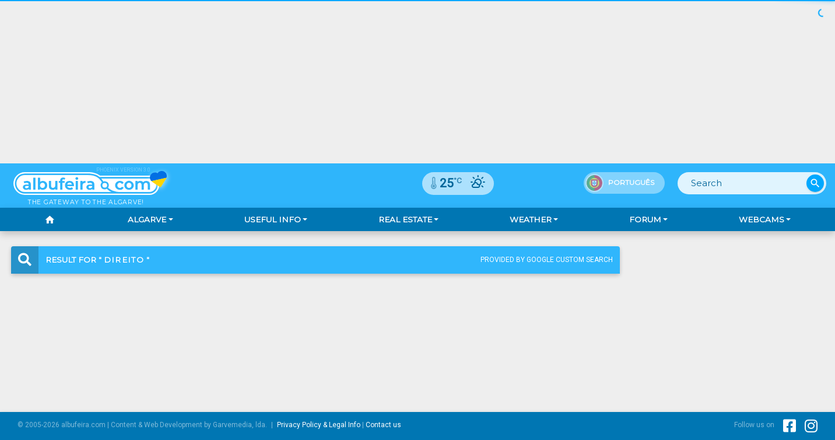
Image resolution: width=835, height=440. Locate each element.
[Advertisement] (417, 81)
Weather (531, 219)
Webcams (761, 219)
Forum (645, 219)
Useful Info (272, 219)
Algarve (147, 219)
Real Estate (405, 219)
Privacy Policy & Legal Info (318, 425)
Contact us (383, 425)
